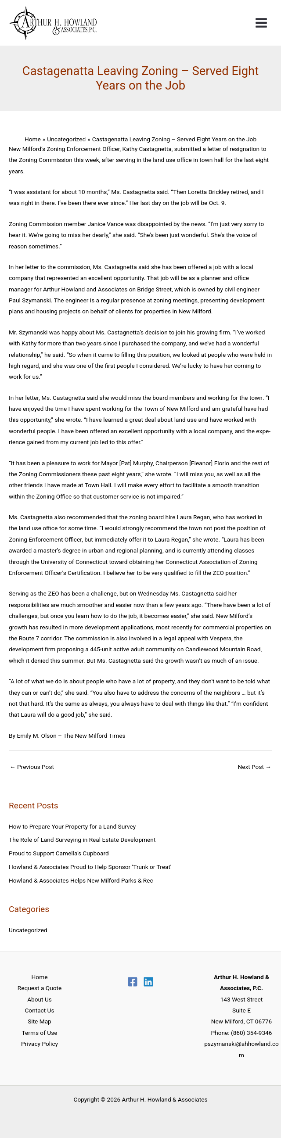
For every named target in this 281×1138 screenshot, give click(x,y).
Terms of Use (40, 1032)
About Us (39, 999)
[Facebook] (132, 981)
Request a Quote (39, 987)
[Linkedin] (148, 981)
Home (40, 976)
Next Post (254, 766)
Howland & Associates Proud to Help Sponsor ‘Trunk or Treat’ (90, 866)
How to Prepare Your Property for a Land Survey (72, 826)
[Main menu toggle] (261, 23)
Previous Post (32, 766)
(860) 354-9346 (251, 1032)
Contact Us (39, 1010)
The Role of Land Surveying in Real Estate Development (82, 839)
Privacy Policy (39, 1043)
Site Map (39, 1021)
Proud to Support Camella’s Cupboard (59, 853)
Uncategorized (28, 929)
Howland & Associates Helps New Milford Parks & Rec (81, 880)
